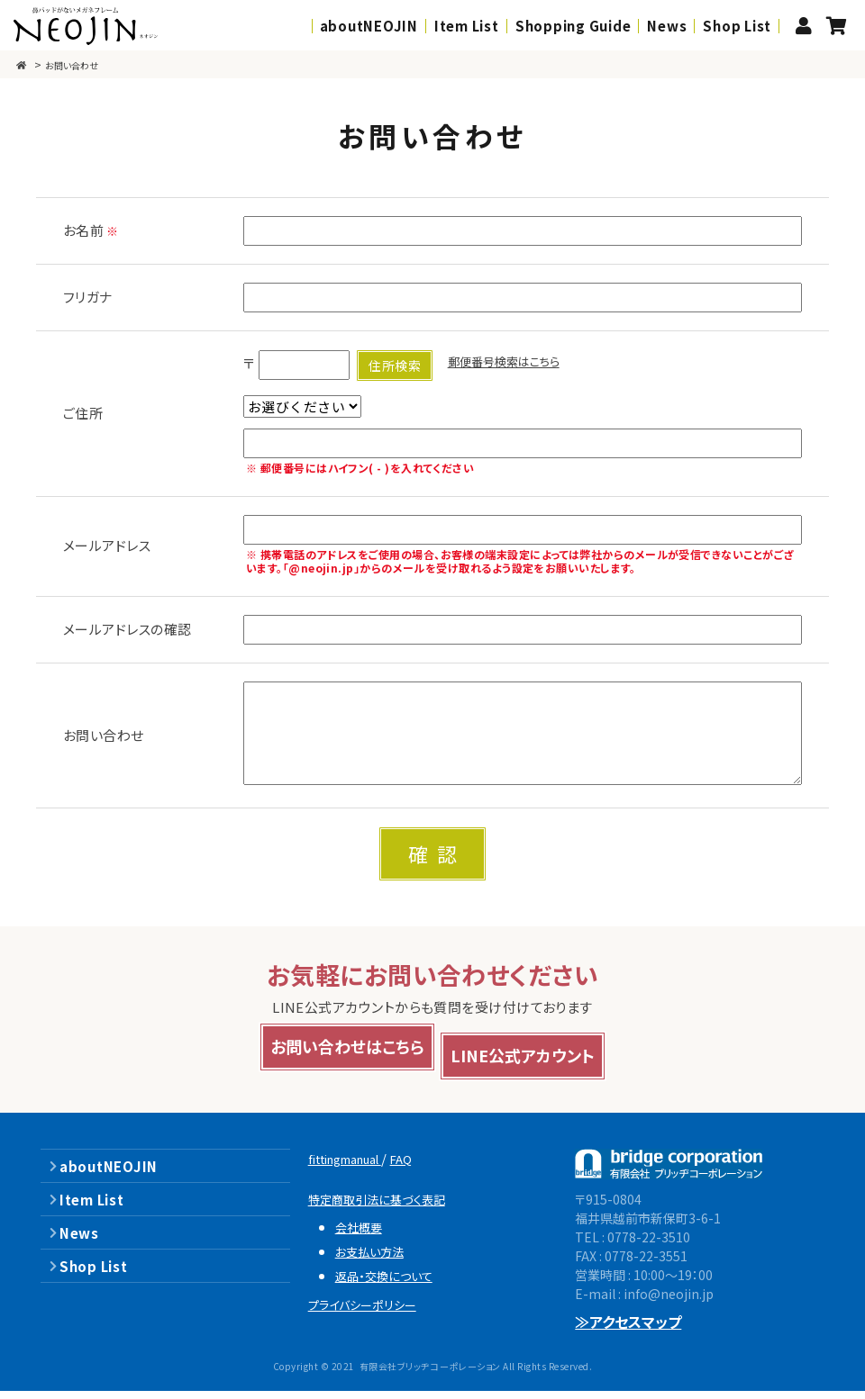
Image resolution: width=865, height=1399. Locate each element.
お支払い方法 (376, 1259)
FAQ (427, 1166)
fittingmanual (356, 1166)
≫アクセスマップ (628, 1329)
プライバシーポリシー (372, 1312)
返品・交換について (393, 1283)
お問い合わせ (82, 64)
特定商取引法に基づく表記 (388, 1206)
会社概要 (363, 1234)
